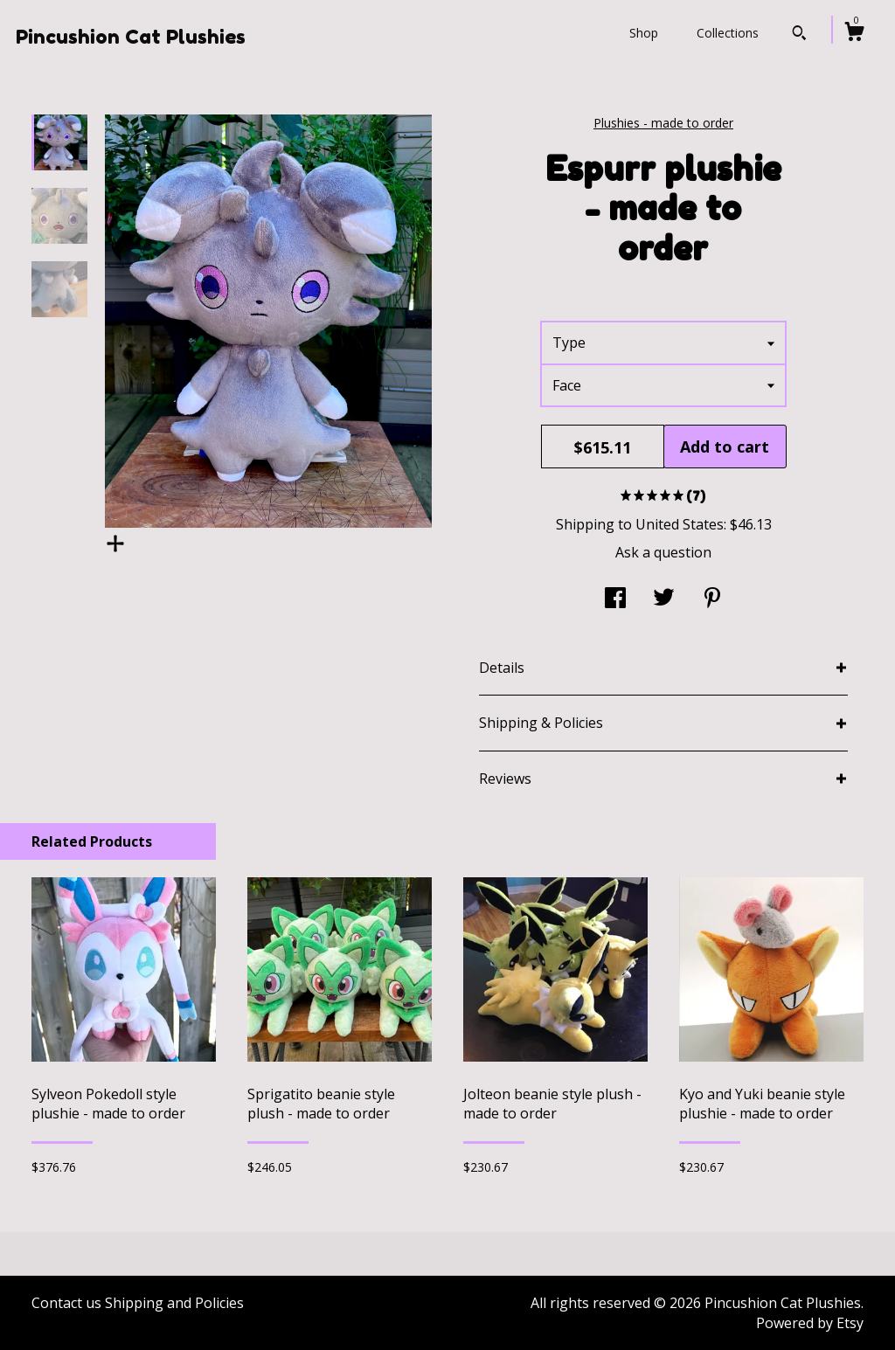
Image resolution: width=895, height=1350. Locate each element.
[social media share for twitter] (664, 599)
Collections (728, 32)
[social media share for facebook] (615, 599)
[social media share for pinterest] (712, 599)
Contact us (66, 1302)
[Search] (799, 35)
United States (679, 524)
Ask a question (663, 552)
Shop (643, 32)
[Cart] (854, 33)
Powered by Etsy (810, 1323)
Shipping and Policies (174, 1302)
